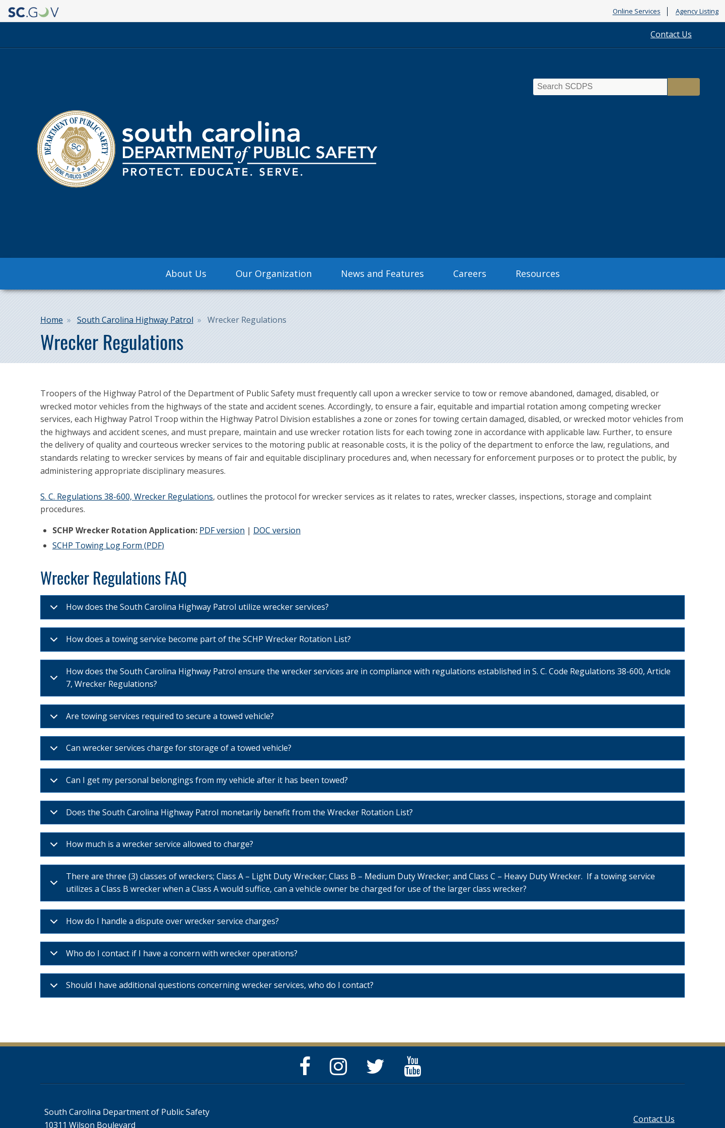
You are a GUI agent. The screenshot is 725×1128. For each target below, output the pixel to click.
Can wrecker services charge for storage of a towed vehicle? (169, 751)
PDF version (222, 530)
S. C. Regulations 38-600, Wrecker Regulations (126, 496)
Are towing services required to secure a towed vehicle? (160, 719)
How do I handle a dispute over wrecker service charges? (162, 924)
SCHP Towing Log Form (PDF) (108, 545)
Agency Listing (697, 11)
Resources (538, 273)
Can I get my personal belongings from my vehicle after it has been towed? (197, 783)
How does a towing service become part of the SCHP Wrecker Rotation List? (198, 642)
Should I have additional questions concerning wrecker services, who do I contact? (210, 988)
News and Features (382, 273)
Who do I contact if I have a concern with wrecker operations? (172, 956)
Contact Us (671, 34)
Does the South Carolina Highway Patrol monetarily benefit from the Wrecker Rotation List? (229, 815)
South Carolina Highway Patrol (135, 319)
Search (684, 87)
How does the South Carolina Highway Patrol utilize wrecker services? (187, 610)
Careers (469, 273)
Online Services (637, 11)
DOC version (277, 530)
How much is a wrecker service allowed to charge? (149, 847)
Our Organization (274, 273)
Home (51, 319)
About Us (186, 273)
